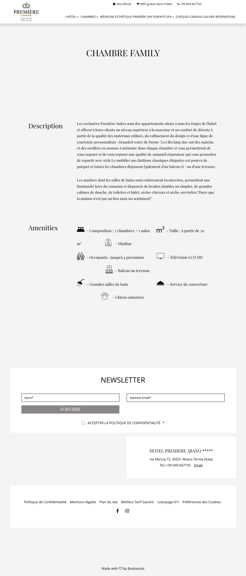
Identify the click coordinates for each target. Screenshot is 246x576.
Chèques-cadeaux (189, 17)
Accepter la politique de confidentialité (124, 423)
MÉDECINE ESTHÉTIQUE (116, 17)
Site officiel (122, 4)
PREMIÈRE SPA (142, 17)
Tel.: (175, 465)
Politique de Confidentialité (45, 502)
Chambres (88, 17)
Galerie (209, 17)
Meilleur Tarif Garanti (137, 502)
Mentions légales (83, 502)
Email (198, 465)
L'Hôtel (70, 17)
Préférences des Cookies (202, 502)
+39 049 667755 (189, 4)
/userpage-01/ (168, 502)
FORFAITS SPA (162, 17)
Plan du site (108, 502)
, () (181, 459)
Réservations (225, 17)
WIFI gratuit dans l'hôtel (154, 4)
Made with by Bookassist (123, 568)
